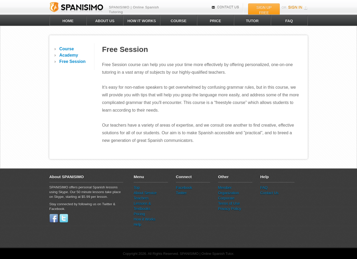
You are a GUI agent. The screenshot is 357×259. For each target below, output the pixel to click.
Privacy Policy (229, 209)
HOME (68, 21)
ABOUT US (104, 21)
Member (224, 188)
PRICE (215, 21)
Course (66, 49)
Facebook (184, 188)
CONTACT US (225, 7)
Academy (68, 55)
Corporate (226, 198)
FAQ (289, 21)
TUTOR (252, 21)
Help (137, 224)
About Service (145, 193)
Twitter (181, 193)
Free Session (72, 61)
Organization (228, 193)
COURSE (178, 21)
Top (137, 188)
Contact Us (269, 193)
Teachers (141, 198)
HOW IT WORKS (141, 21)
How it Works (144, 219)
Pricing (139, 214)
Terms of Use (229, 203)
